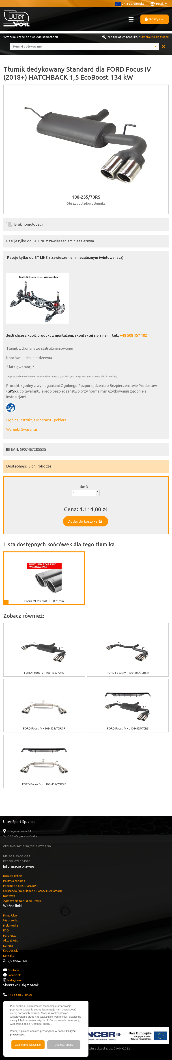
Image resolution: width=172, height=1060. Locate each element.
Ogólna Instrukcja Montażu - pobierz (36, 420)
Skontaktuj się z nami (154, 37)
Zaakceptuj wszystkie (28, 1044)
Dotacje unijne (12, 875)
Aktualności (10, 940)
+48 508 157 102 (133, 335)
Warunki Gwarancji (21, 429)
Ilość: (84, 486)
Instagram (14, 980)
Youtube (13, 970)
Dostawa (9, 896)
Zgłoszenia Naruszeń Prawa (22, 901)
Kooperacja (10, 950)
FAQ (6, 930)
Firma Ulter (10, 915)
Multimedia (10, 925)
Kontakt (8, 955)
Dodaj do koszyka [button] (85, 521)
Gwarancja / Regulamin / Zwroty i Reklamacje (33, 891)
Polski (158, 4)
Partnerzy (9, 935)
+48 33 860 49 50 (20, 994)
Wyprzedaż (11, 920)
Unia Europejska (129, 3)
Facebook (14, 975)
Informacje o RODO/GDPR (20, 885)
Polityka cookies (14, 881)
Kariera (8, 945)
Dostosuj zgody (64, 1044)
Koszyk (154, 19)
